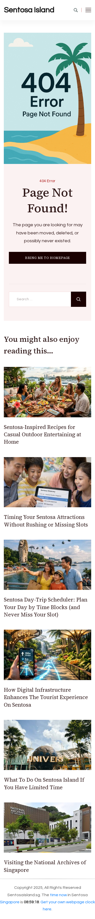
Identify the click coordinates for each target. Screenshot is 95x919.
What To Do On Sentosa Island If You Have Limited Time (44, 783)
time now (58, 895)
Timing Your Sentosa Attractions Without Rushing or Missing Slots (46, 520)
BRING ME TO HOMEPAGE (47, 258)
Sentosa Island (29, 10)
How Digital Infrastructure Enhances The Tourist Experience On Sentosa (46, 697)
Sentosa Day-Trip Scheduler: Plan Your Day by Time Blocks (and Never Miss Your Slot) (45, 607)
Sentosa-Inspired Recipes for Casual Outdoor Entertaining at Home (42, 434)
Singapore (10, 902)
